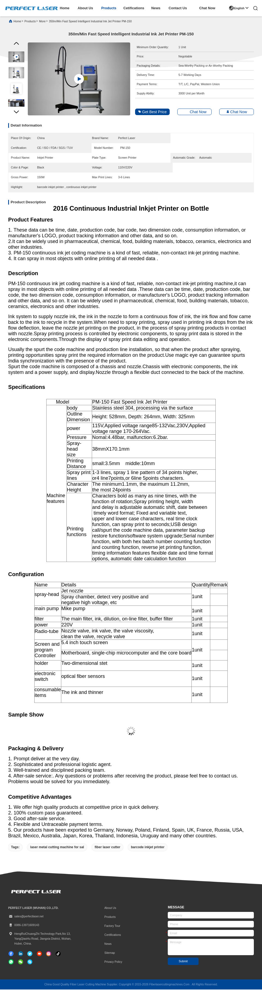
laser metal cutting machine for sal (57, 847)
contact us (178, 8)
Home (17, 21)
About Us (110, 908)
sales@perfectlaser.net (26, 916)
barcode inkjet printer (147, 847)
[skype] (30, 962)
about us (85, 8)
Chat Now (207, 8)
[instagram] (48, 954)
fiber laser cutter (107, 847)
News (107, 944)
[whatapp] (11, 962)
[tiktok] (39, 954)
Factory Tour (112, 926)
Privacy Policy (113, 962)
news (155, 8)
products (108, 8)
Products (110, 917)
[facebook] (11, 954)
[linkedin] (20, 954)
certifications (112, 935)
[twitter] (30, 954)
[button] (16, 113)
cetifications (133, 8)
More (42, 21)
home (64, 8)
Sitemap (109, 953)
